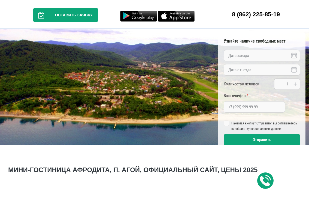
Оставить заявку (63, 15)
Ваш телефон (236, 95)
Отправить (262, 139)
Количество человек (241, 84)
